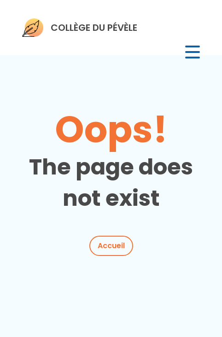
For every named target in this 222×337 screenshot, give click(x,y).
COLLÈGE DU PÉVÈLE (94, 27)
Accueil (111, 245)
